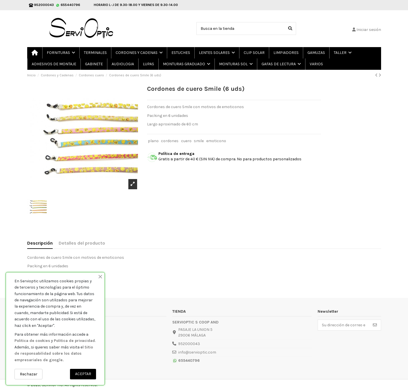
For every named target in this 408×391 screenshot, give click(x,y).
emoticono (216, 140)
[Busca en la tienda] (290, 28)
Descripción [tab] (40, 243)
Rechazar (28, 374)
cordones (169, 140)
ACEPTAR (83, 373)
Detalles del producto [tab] (82, 243)
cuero (186, 140)
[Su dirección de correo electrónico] (343, 325)
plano (153, 140)
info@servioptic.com (197, 352)
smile (199, 140)
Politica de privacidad (74, 340)
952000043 (189, 343)
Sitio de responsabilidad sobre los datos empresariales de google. (53, 353)
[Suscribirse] (375, 325)
